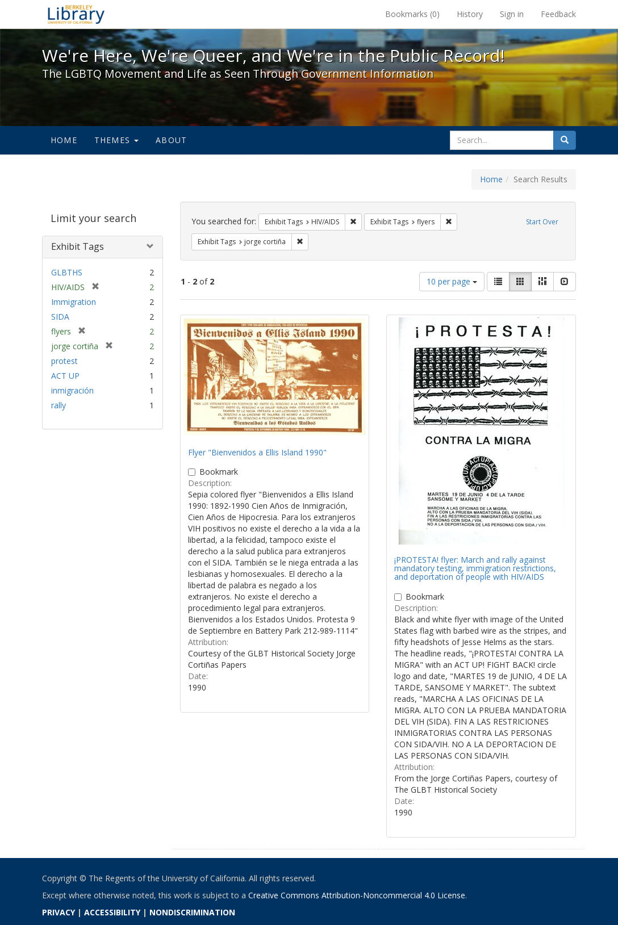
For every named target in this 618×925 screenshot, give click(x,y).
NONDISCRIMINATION (192, 912)
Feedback (558, 14)
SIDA (60, 316)
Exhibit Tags (77, 246)
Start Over (542, 222)
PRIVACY (58, 912)
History (470, 14)
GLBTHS (66, 272)
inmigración (72, 390)
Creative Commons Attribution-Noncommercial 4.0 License (356, 895)
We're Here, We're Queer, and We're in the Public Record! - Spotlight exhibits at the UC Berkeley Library (76, 14)
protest (64, 360)
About (171, 140)
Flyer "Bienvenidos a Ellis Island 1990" (257, 452)
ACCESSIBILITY (112, 912)
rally (58, 405)
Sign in (512, 14)
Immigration (73, 301)
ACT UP (65, 375)
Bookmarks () (412, 14)
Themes (116, 140)
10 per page (452, 281)
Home (64, 140)
